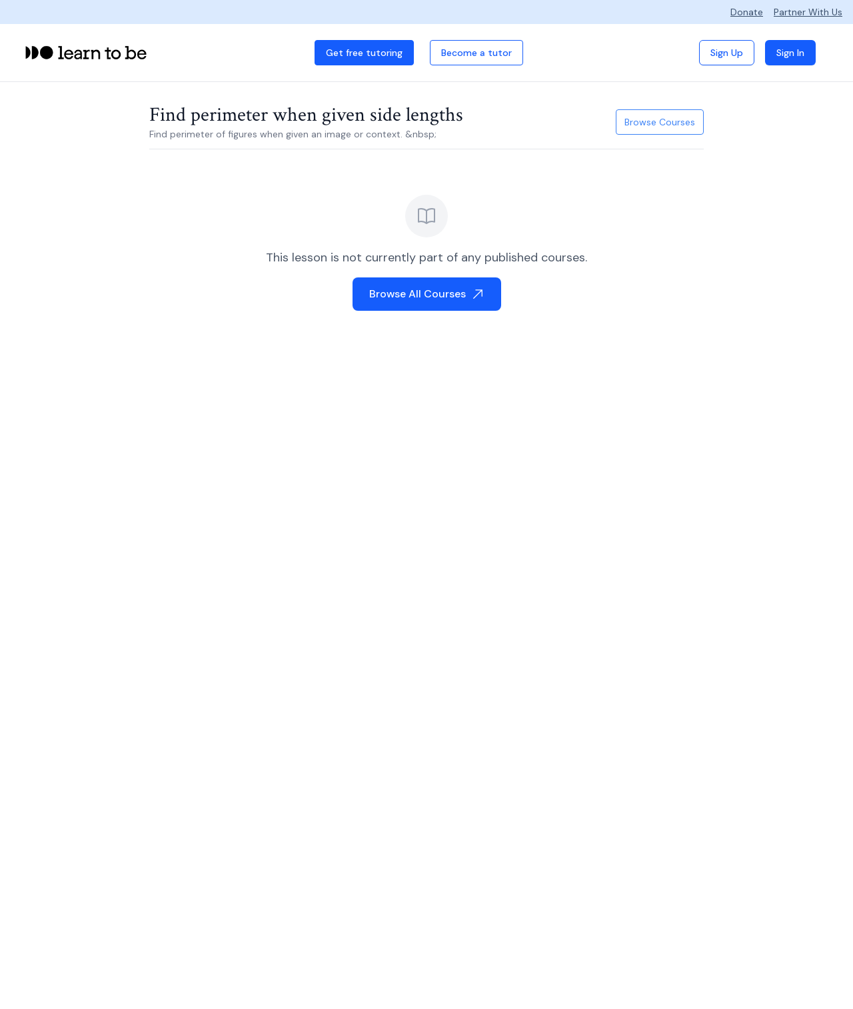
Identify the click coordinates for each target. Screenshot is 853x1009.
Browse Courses (659, 122)
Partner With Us (808, 12)
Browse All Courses (426, 294)
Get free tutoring (364, 53)
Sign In (790, 53)
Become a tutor (476, 53)
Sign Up (726, 53)
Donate (746, 12)
